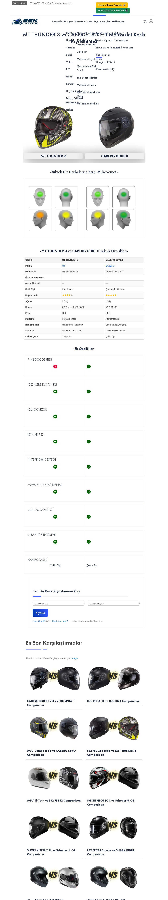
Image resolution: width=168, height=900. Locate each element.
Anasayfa (57, 21)
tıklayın (74, 658)
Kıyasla (40, 613)
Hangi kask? (39, 621)
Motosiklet (80, 21)
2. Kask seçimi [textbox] (96, 603)
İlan (108, 21)
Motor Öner (11, 720)
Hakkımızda (118, 21)
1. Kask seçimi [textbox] (41, 603)
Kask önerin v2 (60, 621)
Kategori (68, 21)
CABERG (110, 266)
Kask (89, 21)
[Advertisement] (84, 71)
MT (63, 266)
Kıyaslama (99, 21)
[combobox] (58, 603)
